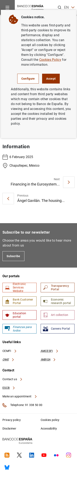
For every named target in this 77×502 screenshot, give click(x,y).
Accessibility (49, 428)
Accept (51, 78)
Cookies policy (50, 420)
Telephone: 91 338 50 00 (22, 405)
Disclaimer (9, 428)
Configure (28, 78)
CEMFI (9, 351)
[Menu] (7, 7)
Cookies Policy (50, 60)
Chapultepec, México (20, 165)
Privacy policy (11, 420)
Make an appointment (19, 396)
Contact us (12, 379)
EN (69, 7)
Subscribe (13, 256)
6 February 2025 (17, 157)
